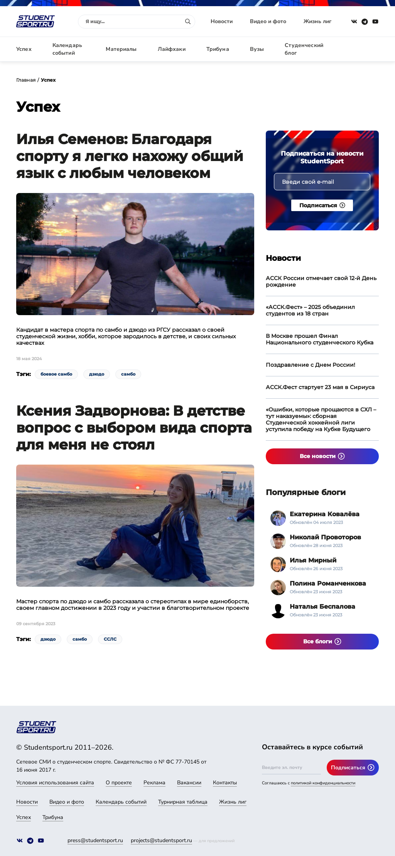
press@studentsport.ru (95, 840)
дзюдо (96, 374)
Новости (222, 21)
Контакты (225, 782)
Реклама (154, 782)
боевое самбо (56, 374)
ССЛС (110, 639)
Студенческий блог (304, 49)
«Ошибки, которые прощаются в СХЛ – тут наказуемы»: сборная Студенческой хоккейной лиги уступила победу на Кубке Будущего (321, 419)
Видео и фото (268, 21)
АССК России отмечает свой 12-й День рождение (321, 281)
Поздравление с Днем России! (310, 364)
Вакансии (189, 782)
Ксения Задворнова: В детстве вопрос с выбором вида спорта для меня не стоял (134, 427)
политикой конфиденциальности (323, 783)
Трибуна (217, 49)
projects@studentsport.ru (161, 840)
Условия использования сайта (55, 782)
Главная (25, 80)
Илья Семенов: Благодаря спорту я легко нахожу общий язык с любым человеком (129, 156)
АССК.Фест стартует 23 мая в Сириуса (320, 387)
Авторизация (361, 49)
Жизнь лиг (317, 21)
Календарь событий (67, 49)
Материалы (121, 49)
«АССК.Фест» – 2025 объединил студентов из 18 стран (310, 310)
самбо (128, 374)
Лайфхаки (172, 49)
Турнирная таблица (183, 802)
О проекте (119, 782)
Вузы (257, 49)
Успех (24, 49)
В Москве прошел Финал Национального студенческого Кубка (319, 339)
